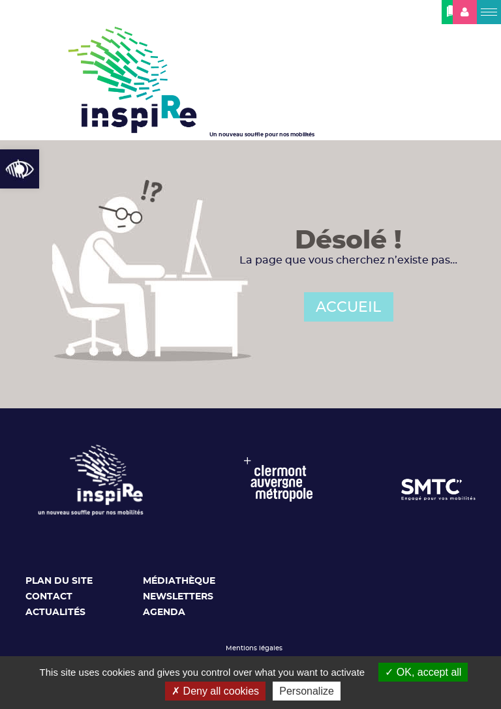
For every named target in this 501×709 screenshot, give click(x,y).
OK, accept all (423, 672)
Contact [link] (48, 596)
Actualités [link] (55, 612)
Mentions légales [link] (254, 648)
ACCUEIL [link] (348, 307)
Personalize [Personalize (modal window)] (306, 691)
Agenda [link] (164, 612)
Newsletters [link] (178, 596)
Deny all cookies (215, 691)
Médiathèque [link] (179, 581)
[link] (19, 169)
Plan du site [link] (59, 581)
